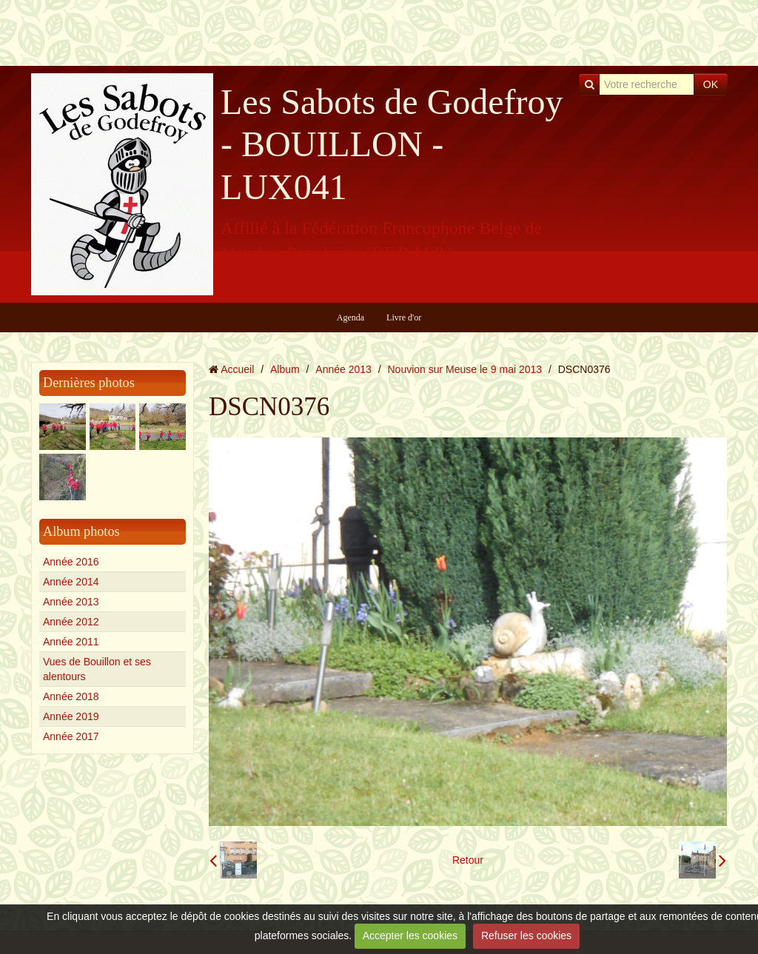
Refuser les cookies (526, 935)
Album (285, 369)
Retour (467, 860)
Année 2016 (71, 562)
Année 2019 (71, 716)
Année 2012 (71, 622)
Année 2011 (71, 642)
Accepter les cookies (410, 935)
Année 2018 (71, 696)
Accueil (237, 369)
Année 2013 (71, 602)
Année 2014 (71, 582)
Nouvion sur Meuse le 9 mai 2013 (465, 369)
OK (710, 84)
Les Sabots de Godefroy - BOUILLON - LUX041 (392, 144)
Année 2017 (71, 736)
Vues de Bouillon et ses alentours (97, 669)
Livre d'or (403, 317)
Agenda (350, 317)
